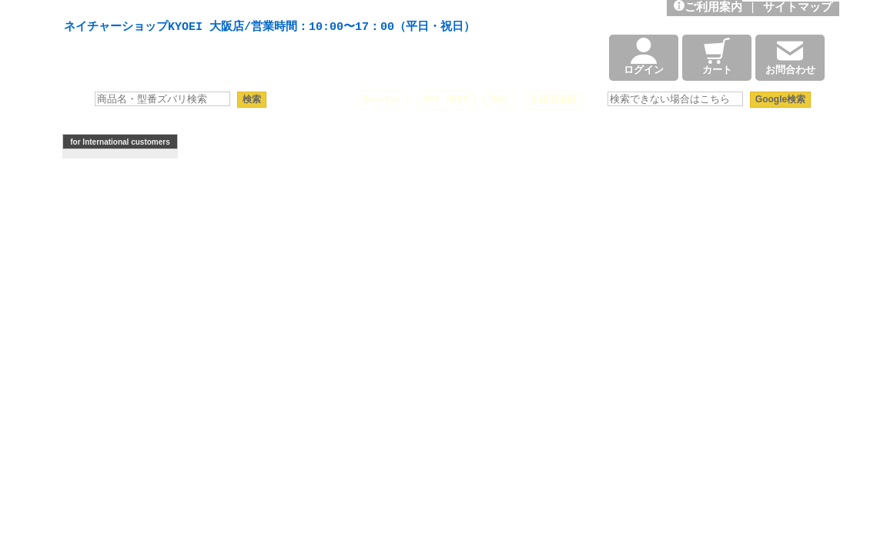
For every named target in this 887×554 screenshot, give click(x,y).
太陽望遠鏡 (553, 99)
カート (717, 58)
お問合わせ (790, 58)
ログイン (644, 58)
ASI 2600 (445, 99)
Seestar (381, 99)
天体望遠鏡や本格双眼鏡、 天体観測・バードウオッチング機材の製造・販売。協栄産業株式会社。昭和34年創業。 (265, 9)
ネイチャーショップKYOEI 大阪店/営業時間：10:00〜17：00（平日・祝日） (269, 27)
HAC (498, 99)
